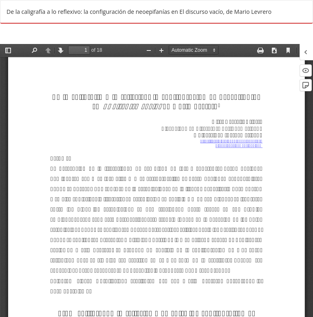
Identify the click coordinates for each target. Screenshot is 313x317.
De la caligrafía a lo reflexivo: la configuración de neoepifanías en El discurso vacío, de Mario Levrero (139, 11)
